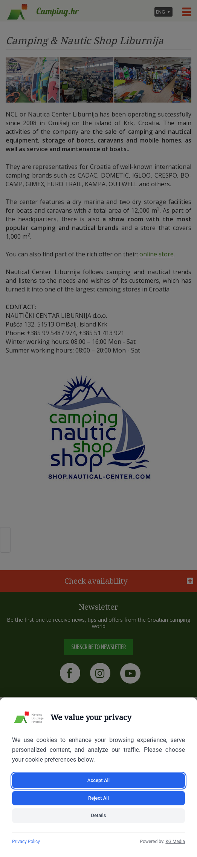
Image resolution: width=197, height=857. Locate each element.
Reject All (98, 798)
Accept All (98, 780)
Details (98, 815)
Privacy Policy (26, 841)
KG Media (175, 841)
